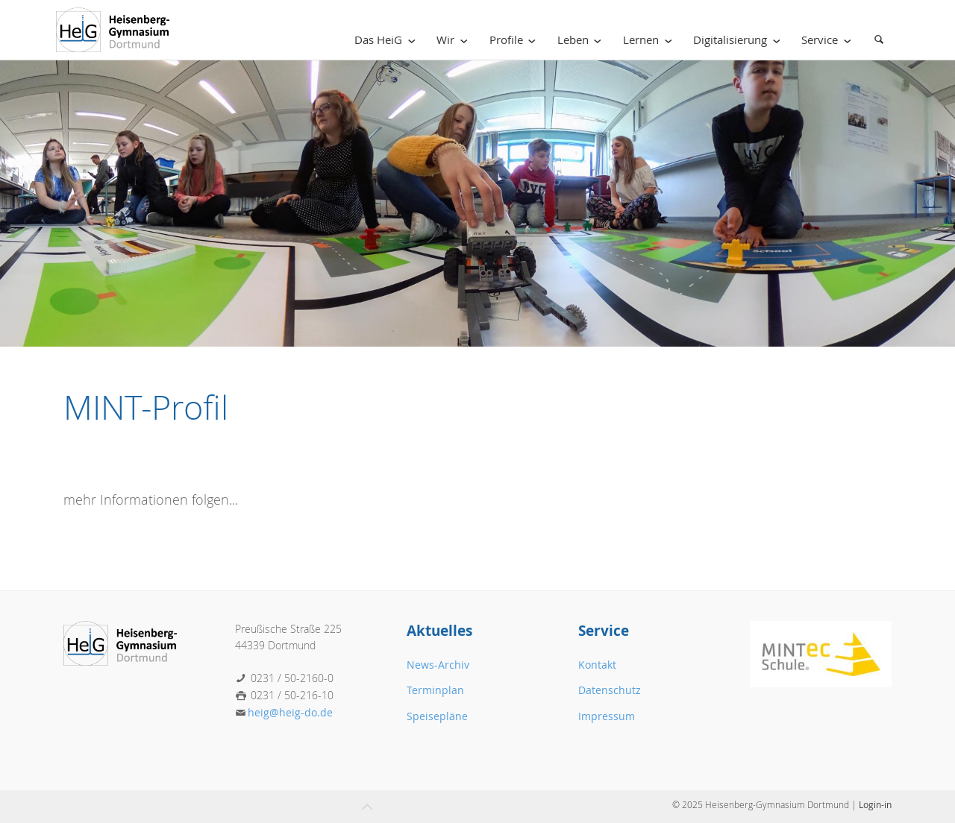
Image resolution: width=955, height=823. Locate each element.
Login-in (875, 804)
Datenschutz (609, 690)
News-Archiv (438, 665)
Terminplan (435, 690)
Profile (515, 40)
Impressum (606, 716)
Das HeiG (387, 40)
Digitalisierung (739, 40)
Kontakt (597, 665)
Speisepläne (437, 716)
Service (829, 40)
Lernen (650, 40)
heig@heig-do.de (290, 712)
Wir (454, 40)
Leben (582, 40)
